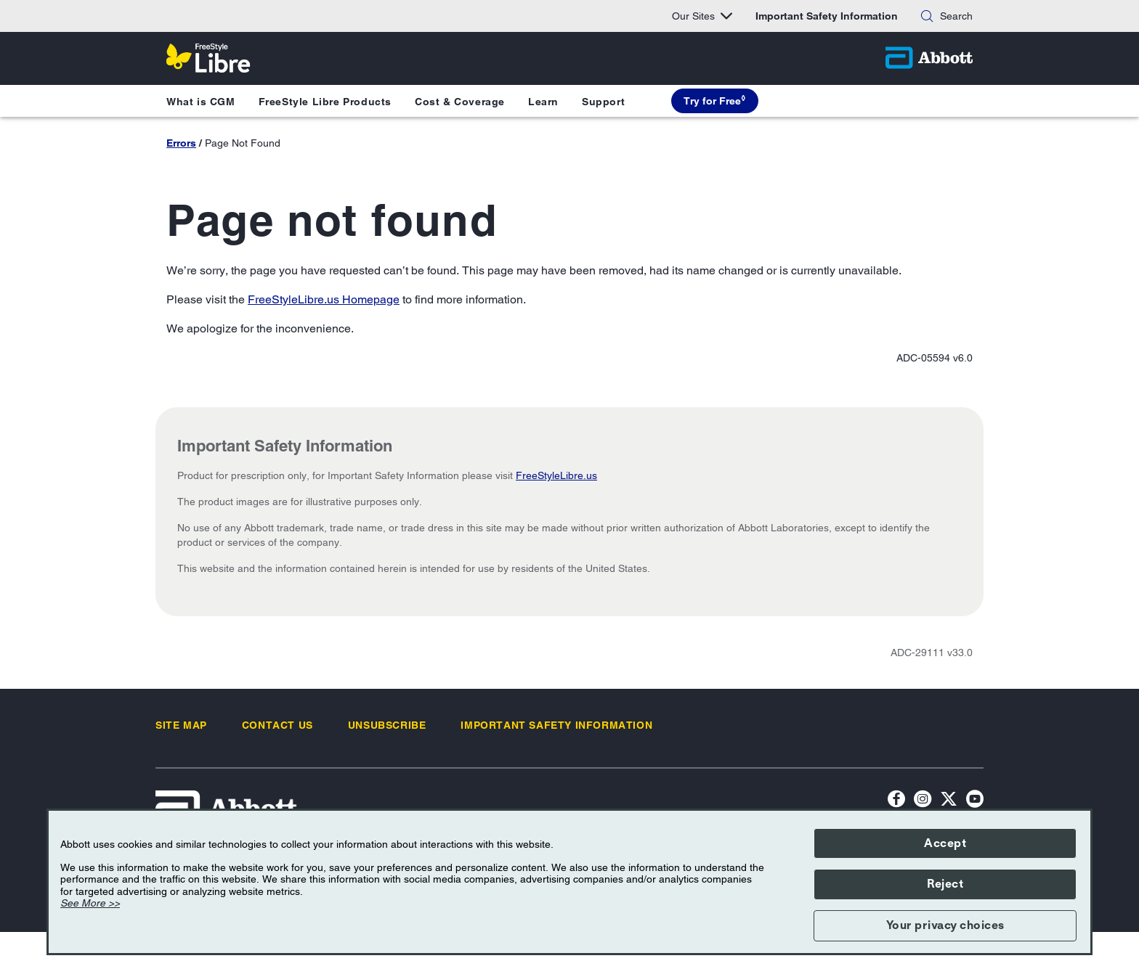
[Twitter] (948, 800)
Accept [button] (945, 843)
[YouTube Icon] (975, 800)
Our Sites (702, 16)
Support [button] (603, 101)
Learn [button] (543, 101)
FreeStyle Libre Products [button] (325, 101)
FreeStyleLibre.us (556, 475)
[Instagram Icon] (922, 800)
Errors (181, 143)
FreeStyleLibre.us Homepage (324, 299)
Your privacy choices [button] (945, 925)
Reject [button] (945, 884)
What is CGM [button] (200, 101)
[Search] (927, 16)
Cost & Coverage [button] (460, 101)
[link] (181, 725)
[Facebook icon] (896, 800)
